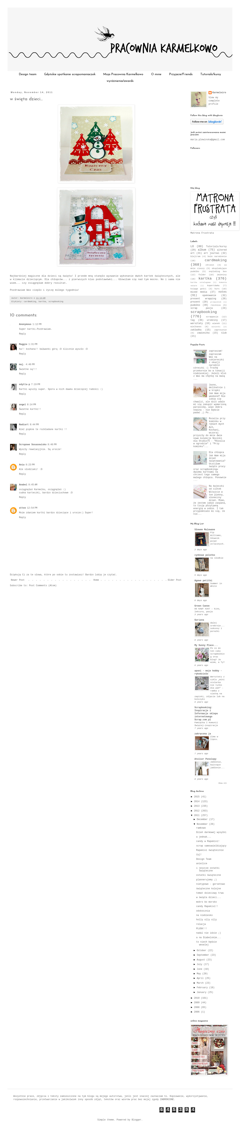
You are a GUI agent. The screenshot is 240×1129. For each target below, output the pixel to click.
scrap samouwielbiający (211, 846)
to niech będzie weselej (206, 943)
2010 (197, 998)
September (203, 955)
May (199, 973)
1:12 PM (37, 324)
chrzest (210, 265)
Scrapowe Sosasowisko (32, 444)
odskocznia (203, 911)
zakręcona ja (202, 733)
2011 (197, 815)
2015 (197, 796)
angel (22, 404)
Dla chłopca (216, 452)
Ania (22, 464)
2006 (197, 1012)
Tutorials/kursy (210, 74)
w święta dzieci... (26, 99)
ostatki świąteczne (208, 875)
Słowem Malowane (204, 529)
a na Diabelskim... (208, 937)
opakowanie (209, 295)
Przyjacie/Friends (181, 74)
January (202, 992)
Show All (222, 783)
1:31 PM (32, 344)
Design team (27, 74)
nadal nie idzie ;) (208, 933)
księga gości (198, 289)
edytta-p (24, 384)
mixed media (198, 292)
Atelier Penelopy (205, 759)
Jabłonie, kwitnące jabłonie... (217, 765)
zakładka (196, 330)
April (201, 978)
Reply (22, 334)
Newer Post (18, 580)
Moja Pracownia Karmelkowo (123, 74)
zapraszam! (216, 351)
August (201, 960)
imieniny (222, 275)
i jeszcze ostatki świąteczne (207, 869)
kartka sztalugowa (200, 282)
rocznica (216, 305)
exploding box (218, 271)
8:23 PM (30, 464)
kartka (42, 301)
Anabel (23, 484)
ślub (224, 333)
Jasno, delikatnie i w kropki (217, 388)
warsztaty (196, 323)
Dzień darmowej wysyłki (211, 832)
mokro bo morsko (206, 902)
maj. (22, 364)
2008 (197, 1007)
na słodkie (216, 558)
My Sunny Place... (206, 645)
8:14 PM (31, 404)
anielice (201, 863)
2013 (197, 806)
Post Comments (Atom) (43, 585)
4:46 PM (30, 364)
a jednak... (203, 837)
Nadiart (24, 424)
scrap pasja (201, 308)
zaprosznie (220, 330)
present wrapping (203, 298)
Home (96, 580)
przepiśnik (215, 302)
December (203, 819)
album (202, 249)
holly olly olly (206, 919)
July (200, 964)
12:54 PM (32, 508)
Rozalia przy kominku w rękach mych (217, 421)
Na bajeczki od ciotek (216, 487)
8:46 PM (52, 444)
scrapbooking (55, 301)
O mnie (156, 74)
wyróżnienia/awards (120, 81)
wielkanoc (196, 327)
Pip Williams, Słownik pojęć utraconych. (217, 538)
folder (202, 275)
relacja (201, 924)
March (201, 983)
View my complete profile (214, 100)
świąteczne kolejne (208, 888)
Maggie (23, 344)
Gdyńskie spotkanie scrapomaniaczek (69, 74)
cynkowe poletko (204, 555)
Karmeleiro (219, 92)
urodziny (212, 320)
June (200, 969)
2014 (197, 801)
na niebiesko (204, 915)
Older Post (175, 580)
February (203, 987)
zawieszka (203, 333)
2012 (197, 811)
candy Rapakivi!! (207, 906)
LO (192, 246)
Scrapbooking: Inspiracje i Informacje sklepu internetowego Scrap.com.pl (206, 713)
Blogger (136, 1120)
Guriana (199, 620)
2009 (197, 1002)
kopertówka (213, 285)
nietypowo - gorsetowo (210, 884)
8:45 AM (32, 484)
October (202, 950)
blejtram (195, 256)
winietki (216, 327)
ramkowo (201, 828)
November (203, 824)
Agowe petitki (203, 580)
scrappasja (212, 317)
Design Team (203, 859)
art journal (211, 253)
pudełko (195, 305)
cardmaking (30, 301)
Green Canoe (202, 606)
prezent (195, 302)
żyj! (199, 854)
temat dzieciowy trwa (210, 893)
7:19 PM (35, 384)
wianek (216, 323)
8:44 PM (34, 424)
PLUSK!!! (201, 928)
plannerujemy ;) (206, 879)
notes (222, 291)
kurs (216, 289)
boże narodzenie (217, 256)
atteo (22, 508)
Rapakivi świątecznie (210, 850)
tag (192, 320)
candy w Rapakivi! (207, 841)
